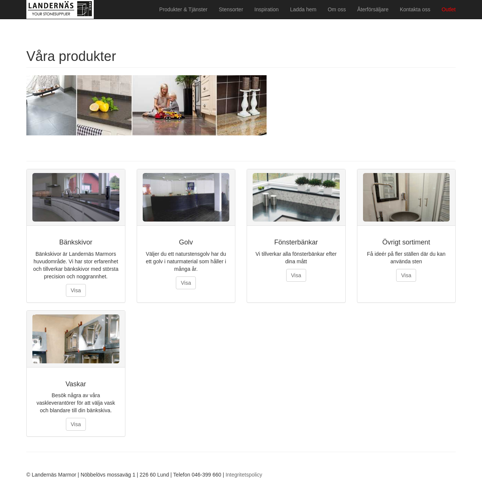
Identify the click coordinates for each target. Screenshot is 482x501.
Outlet (449, 9)
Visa (76, 290)
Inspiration (267, 9)
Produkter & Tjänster (183, 9)
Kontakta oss (415, 9)
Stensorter (231, 9)
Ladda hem (303, 9)
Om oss (337, 9)
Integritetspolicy (244, 475)
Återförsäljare (372, 9)
